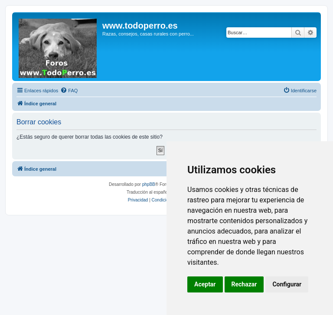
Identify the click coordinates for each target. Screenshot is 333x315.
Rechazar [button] (244, 284)
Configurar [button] (286, 284)
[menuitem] (69, 90)
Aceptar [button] (205, 284)
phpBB (148, 184)
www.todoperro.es (140, 25)
